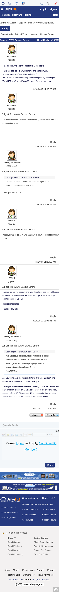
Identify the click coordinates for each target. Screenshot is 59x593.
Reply (5, 29)
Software (17, 15)
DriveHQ (26, 580)
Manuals (34, 35)
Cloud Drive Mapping (43, 543)
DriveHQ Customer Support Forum (17, 23)
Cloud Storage (13, 543)
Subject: (4, 41)
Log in (43, 9)
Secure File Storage (43, 551)
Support (40, 571)
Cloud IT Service (8, 508)
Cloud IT (11, 539)
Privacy (50, 571)
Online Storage (41, 539)
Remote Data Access (43, 547)
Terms (16, 571)
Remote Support (47, 35)
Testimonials (14, 575)
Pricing (28, 15)
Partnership (28, 571)
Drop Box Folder (41, 555)
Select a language (29, 585)
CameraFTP (29, 575)
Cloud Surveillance (9, 513)
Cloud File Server (15, 547)
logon (20, 444)
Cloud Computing (15, 555)
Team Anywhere (8, 518)
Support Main (7, 35)
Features (6, 15)
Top (57, 431)
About (7, 571)
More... (13, 371)
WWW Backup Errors (44, 23)
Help (55, 15)
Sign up (54, 9)
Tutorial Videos (21, 35)
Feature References (17, 533)
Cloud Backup (13, 551)
